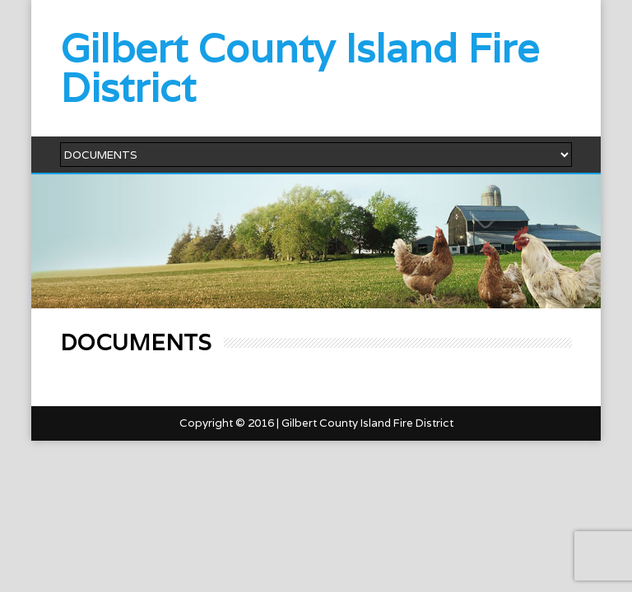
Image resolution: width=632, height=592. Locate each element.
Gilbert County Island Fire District (299, 67)
